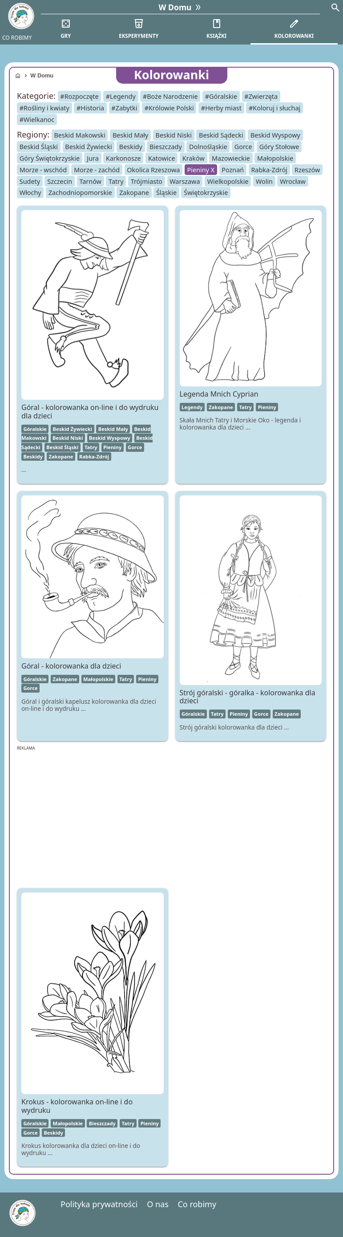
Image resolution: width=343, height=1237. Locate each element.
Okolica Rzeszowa (153, 169)
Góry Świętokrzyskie (50, 158)
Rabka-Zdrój (269, 169)
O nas (158, 1204)
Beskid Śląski (39, 146)
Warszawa (184, 181)
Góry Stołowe (279, 146)
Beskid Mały (131, 135)
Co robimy (197, 1204)
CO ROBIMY (17, 37)
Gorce (243, 146)
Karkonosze (123, 158)
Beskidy (130, 146)
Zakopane (134, 192)
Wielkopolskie (228, 181)
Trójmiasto (146, 181)
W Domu (41, 75)
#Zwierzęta (261, 96)
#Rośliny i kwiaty (44, 108)
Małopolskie (275, 158)
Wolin (264, 181)
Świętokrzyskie (206, 192)
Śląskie (166, 192)
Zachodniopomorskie (80, 192)
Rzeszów (307, 169)
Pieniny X (201, 169)
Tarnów (90, 181)
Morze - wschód (43, 169)
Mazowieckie (231, 158)
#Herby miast (221, 108)
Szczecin (59, 181)
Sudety (30, 181)
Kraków (193, 158)
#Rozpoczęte (79, 96)
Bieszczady (165, 146)
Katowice (161, 158)
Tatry (116, 181)
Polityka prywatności (99, 1204)
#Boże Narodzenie (170, 96)
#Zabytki (124, 108)
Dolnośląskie (208, 146)
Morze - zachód (97, 169)
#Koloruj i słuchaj (274, 108)
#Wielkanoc (37, 119)
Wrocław (293, 181)
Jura (93, 158)
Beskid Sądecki (221, 135)
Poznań (233, 169)
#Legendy (121, 96)
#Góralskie (221, 96)
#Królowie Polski (169, 108)
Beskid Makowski (79, 135)
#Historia (90, 108)
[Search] (335, 8)
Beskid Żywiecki (88, 146)
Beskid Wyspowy (275, 135)
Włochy (30, 192)
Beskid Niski (174, 135)
